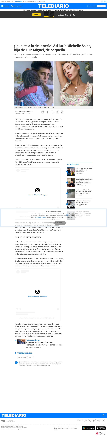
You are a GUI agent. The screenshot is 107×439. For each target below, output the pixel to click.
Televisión (75, 10)
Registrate (101, 6)
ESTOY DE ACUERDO (60, 220)
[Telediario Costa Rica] (53, 6)
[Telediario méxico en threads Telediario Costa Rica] (98, 420)
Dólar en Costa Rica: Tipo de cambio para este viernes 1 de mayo (83, 202)
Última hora (26, 10)
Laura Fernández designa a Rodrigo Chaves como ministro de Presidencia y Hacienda (84, 181)
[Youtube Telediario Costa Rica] (103, 420)
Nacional (33, 10)
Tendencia (63, 10)
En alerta (48, 10)
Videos (81, 10)
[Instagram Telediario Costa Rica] (94, 420)
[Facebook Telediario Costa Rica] (85, 420)
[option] (53, 85)
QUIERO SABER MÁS (46, 220)
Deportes (69, 10)
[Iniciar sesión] (102, 1)
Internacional (55, 10)
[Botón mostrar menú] (5, 6)
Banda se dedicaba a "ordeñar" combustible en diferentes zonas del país (44, 343)
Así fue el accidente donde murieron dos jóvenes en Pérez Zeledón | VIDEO (84, 192)
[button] (42, 112)
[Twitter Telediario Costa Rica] (89, 420)
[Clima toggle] (16, 6)
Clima (26, 1)
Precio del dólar (32, 1)
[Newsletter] (105, 2)
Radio (30, 357)
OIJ (23, 1)
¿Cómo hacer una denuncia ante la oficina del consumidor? (84, 170)
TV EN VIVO (91, 6)
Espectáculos (22, 357)
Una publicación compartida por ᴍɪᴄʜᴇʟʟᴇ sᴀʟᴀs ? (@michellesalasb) (37, 318)
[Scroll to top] (103, 415)
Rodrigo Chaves (41, 1)
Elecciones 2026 (40, 10)
